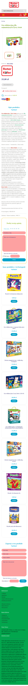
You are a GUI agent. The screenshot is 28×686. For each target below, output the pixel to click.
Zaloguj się (4, 615)
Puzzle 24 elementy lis (14, 493)
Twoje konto (4, 620)
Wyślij (14, 259)
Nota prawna (5, 607)
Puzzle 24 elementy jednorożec (14, 294)
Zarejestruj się (5, 617)
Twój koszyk (4, 622)
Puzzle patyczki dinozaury (14, 526)
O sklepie (4, 593)
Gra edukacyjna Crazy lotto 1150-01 (14, 393)
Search (24, 10)
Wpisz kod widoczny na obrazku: (11, 253)
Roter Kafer (14, 5)
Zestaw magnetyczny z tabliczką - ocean (14, 460)
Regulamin (4, 595)
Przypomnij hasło (6, 618)
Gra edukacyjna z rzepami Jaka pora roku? (14, 327)
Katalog (3, 21)
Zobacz (14, 301)
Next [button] (25, 55)
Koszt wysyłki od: (11, 95)
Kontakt (3, 597)
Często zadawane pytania (7, 599)
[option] (14, 40)
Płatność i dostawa (6, 604)
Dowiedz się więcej (5, 635)
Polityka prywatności (6, 600)
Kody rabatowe (5, 605)
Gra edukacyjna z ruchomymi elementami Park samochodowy (14, 427)
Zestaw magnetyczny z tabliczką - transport (14, 360)
